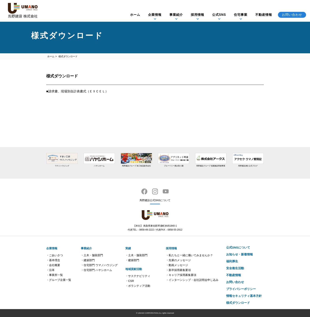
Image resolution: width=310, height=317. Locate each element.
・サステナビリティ (137, 276)
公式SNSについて (238, 247)
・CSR (129, 280)
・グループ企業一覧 (58, 279)
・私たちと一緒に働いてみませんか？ (189, 255)
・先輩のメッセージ (178, 260)
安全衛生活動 (235, 268)
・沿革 (50, 270)
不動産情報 (263, 14)
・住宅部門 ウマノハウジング (99, 265)
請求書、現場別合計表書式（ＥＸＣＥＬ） (78, 91)
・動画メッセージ (177, 265)
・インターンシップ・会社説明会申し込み (192, 279)
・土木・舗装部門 (92, 255)
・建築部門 (88, 260)
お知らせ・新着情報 (239, 254)
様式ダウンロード (238, 302)
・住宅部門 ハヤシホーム (96, 270)
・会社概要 (53, 265)
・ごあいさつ (54, 255)
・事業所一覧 (54, 275)
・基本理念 (53, 260)
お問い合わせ (292, 14)
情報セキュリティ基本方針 (244, 295)
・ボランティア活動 (137, 285)
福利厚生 (232, 261)
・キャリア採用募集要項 (181, 275)
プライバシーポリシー (241, 289)
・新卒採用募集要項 (178, 270)
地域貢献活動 (133, 269)
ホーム (135, 14)
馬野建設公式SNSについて (155, 200)
